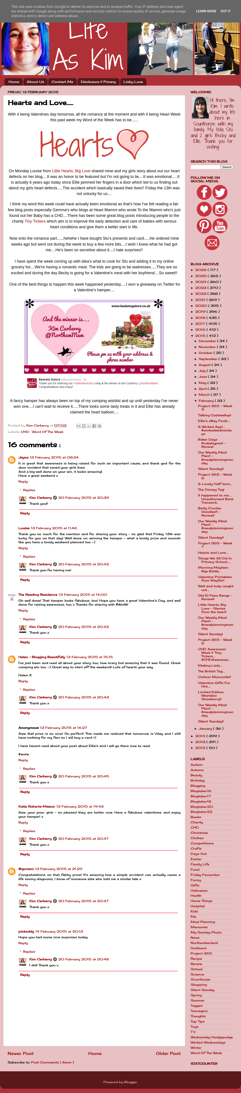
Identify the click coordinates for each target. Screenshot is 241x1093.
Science (197, 974)
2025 (201, 276)
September (208, 359)
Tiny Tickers (35, 221)
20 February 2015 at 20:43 (83, 697)
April (203, 388)
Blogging (198, 785)
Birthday (198, 780)
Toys (194, 1026)
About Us (35, 82)
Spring (196, 995)
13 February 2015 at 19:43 (80, 806)
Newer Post (21, 1053)
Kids (194, 911)
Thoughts (198, 1016)
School (196, 969)
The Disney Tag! (211, 489)
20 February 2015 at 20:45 (83, 776)
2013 (200, 742)
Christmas (199, 833)
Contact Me (62, 82)
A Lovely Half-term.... (215, 484)
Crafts (196, 848)
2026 (201, 270)
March (205, 394)
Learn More (206, 11)
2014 (200, 736)
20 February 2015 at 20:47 (83, 838)
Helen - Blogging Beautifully (41, 657)
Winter (196, 1047)
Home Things (201, 901)
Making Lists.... (210, 665)
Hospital (198, 906)
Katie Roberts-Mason (36, 806)
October (206, 353)
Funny (196, 880)
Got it (226, 11)
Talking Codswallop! (214, 415)
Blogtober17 (201, 796)
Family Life (200, 864)
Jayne (23, 457)
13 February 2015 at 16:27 (63, 727)
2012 (200, 748)
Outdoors (199, 948)
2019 (201, 311)
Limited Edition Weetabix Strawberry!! (211, 695)
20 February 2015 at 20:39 (83, 497)
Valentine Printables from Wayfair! (215, 578)
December (208, 341)
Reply (23, 481)
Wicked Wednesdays (208, 1042)
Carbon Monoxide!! (214, 677)
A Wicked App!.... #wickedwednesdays (215, 430)
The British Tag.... (211, 671)
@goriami (26, 869)
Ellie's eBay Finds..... (214, 421)
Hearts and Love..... (213, 552)
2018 (200, 318)
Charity (197, 822)
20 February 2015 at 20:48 (83, 959)
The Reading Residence (37, 594)
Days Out (199, 854)
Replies (29, 490)
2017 (200, 323)
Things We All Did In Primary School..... (215, 560)
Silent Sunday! (210, 634)
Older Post (168, 1053)
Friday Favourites (205, 875)
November (208, 347)
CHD (25, 432)
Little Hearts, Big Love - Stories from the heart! (212, 608)
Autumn (197, 770)
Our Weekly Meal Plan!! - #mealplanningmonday (215, 458)
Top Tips (198, 1021)
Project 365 (201, 953)
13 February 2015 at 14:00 (83, 594)
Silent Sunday (202, 990)
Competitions (202, 843)
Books (196, 817)
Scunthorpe (200, 979)
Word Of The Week (47, 432)
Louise (24, 528)
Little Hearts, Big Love (71, 171)
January (206, 728)
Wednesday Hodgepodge (212, 1037)
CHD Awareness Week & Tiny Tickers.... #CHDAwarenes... (214, 654)
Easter (196, 859)
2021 (200, 300)
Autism (196, 764)
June (203, 376)
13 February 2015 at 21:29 (58, 869)
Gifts (195, 885)
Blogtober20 (202, 806)
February (207, 400)
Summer (198, 1000)
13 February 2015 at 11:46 (54, 528)
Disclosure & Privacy (98, 82)
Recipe (196, 958)
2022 (201, 293)
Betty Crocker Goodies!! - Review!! (210, 511)
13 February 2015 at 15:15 (89, 657)
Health (196, 895)
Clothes (197, 838)
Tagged (196, 1005)
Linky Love (133, 82)
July (203, 371)
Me (193, 916)
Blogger (130, 1082)
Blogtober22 (201, 812)
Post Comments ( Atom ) (52, 1062)
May (203, 383)
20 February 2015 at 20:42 (83, 564)
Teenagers (199, 1011)
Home (14, 82)
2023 (201, 288)
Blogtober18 (201, 801)
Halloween (199, 890)
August (205, 365)
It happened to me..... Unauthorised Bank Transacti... (215, 499)
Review (196, 964)
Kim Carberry (40, 497)
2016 (201, 329)
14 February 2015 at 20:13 (59, 931)
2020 (201, 306)
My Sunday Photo (206, 932)
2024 (201, 282)
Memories (199, 927)
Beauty (196, 775)
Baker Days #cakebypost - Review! (212, 443)
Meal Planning (203, 922)
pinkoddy (26, 931)
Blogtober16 (201, 791)
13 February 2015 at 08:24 (54, 457)
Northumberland (204, 943)
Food (195, 869)
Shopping (199, 984)
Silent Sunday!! (211, 469)
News (195, 937)
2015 (201, 335)
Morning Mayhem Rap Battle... (213, 569)
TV (193, 1032)
